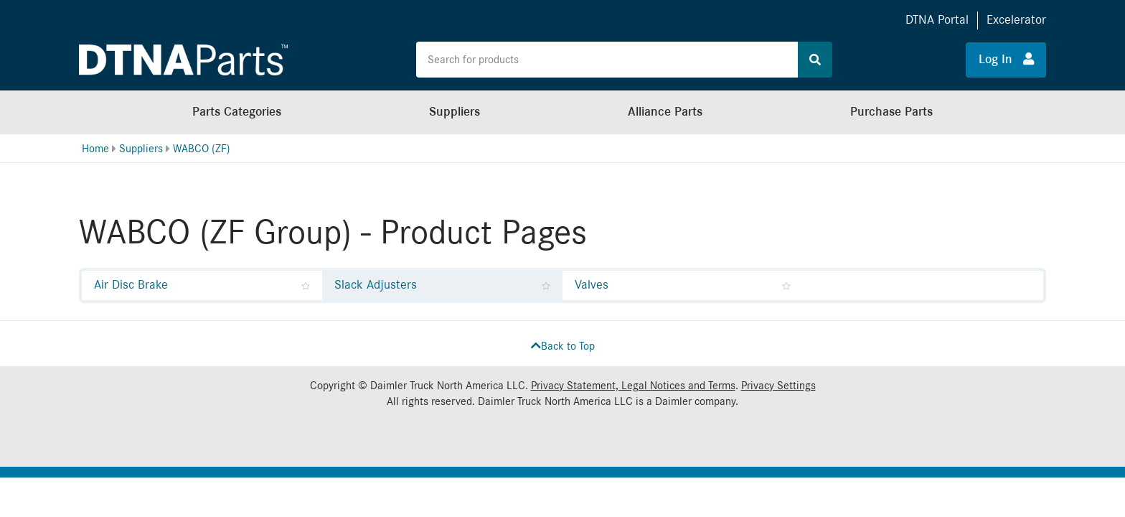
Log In (1006, 58)
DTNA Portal (937, 20)
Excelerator (1016, 20)
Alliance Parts (665, 112)
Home (95, 148)
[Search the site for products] (607, 60)
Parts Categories (236, 112)
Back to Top (563, 346)
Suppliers (454, 112)
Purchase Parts (891, 112)
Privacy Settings (778, 385)
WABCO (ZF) (201, 148)
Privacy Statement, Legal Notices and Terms (633, 385)
